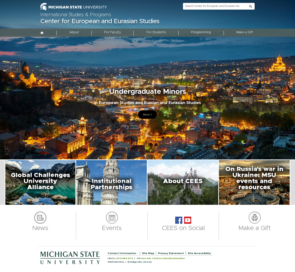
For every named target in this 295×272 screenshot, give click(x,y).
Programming (201, 32)
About (74, 32)
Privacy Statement (171, 253)
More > (147, 114)
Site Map (148, 253)
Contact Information (122, 253)
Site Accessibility (199, 253)
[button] (40, 182)
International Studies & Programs (75, 15)
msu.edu (146, 258)
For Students (156, 32)
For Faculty (112, 32)
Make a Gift (244, 32)
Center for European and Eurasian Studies (100, 21)
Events (112, 228)
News (40, 228)
